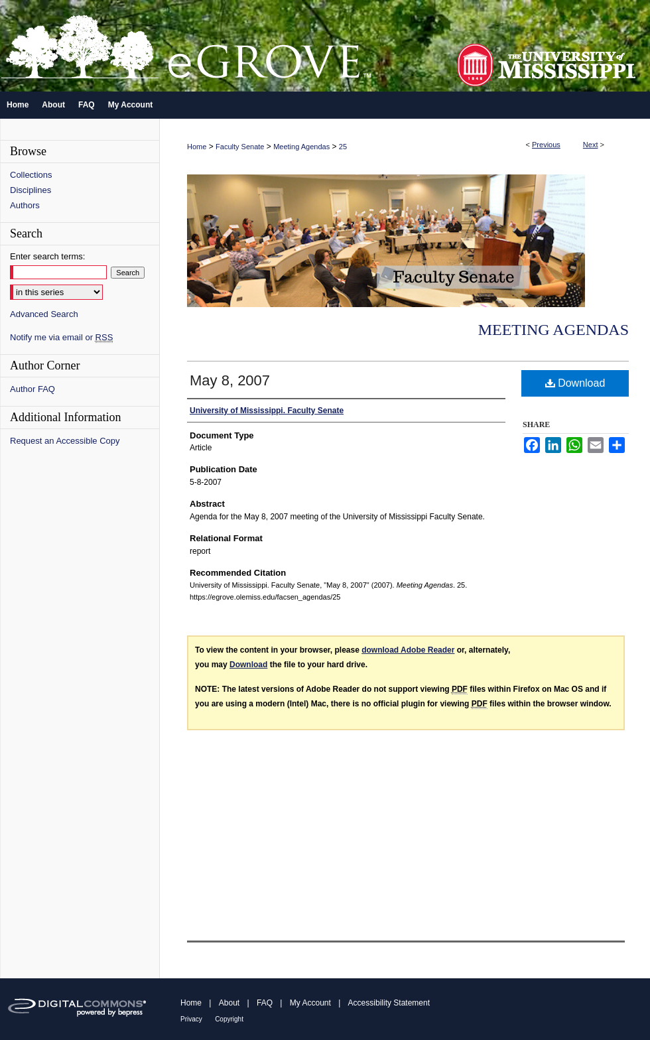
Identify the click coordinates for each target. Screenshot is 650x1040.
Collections (31, 175)
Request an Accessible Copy (64, 441)
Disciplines (30, 190)
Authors (25, 205)
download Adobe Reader (407, 650)
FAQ (265, 1002)
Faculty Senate (240, 147)
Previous (546, 145)
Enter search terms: (47, 256)
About (229, 1002)
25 (343, 147)
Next (590, 145)
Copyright (229, 1019)
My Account (310, 1002)
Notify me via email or (61, 337)
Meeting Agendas (301, 147)
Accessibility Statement (389, 1002)
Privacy (191, 1019)
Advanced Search (44, 314)
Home (196, 147)
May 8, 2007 (230, 380)
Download (575, 383)
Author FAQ (32, 389)
